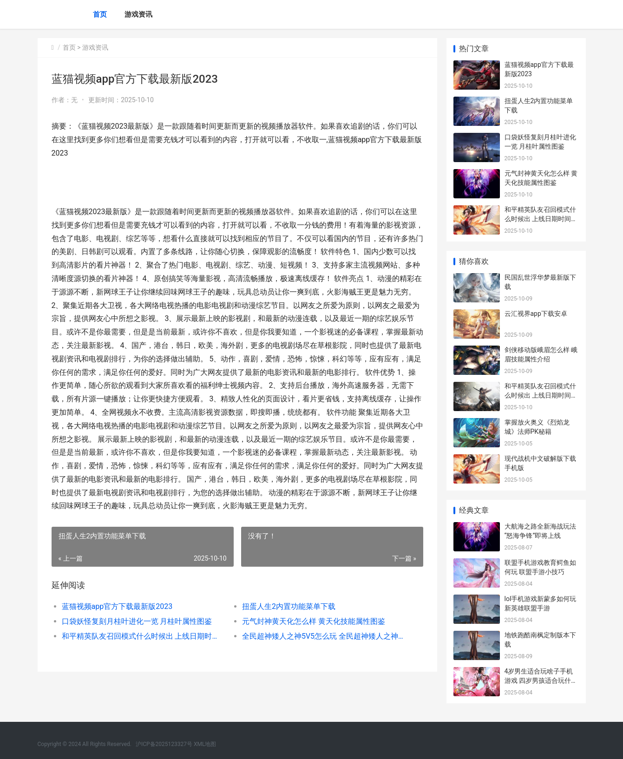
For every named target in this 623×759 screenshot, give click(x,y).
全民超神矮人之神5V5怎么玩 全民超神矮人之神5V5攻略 (323, 636)
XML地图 (205, 744)
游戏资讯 (138, 14)
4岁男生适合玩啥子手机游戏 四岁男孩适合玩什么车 (541, 680)
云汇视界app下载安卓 (536, 313)
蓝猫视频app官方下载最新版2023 (117, 606)
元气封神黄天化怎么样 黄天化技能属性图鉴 (313, 621)
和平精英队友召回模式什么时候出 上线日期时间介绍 (143, 636)
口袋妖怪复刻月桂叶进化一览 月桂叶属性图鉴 (137, 621)
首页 (100, 14)
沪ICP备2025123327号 (164, 744)
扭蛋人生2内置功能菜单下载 (288, 606)
